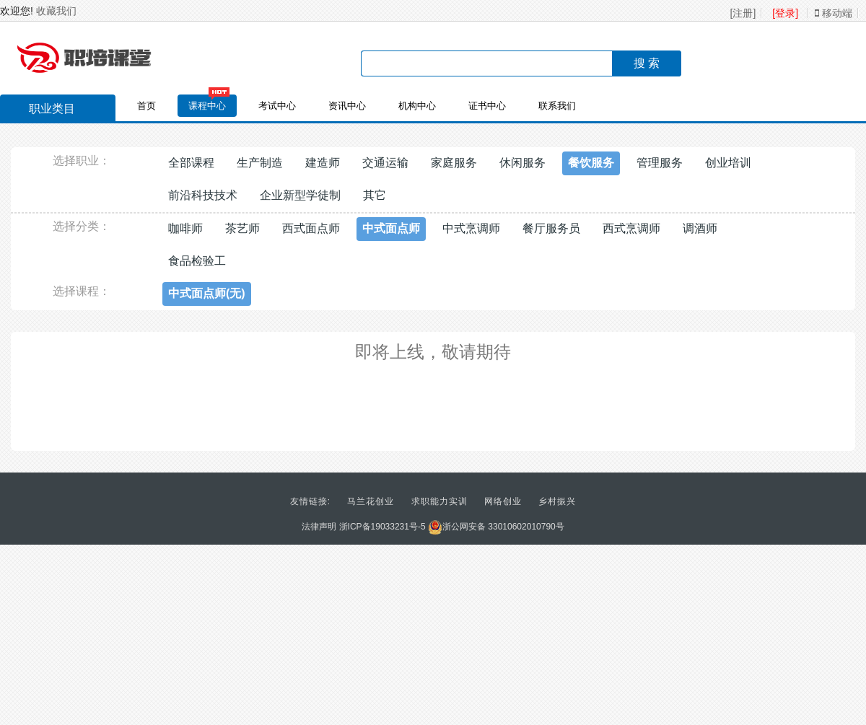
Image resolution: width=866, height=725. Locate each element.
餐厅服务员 (551, 228)
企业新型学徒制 (300, 195)
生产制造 (260, 163)
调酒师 (700, 228)
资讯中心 (347, 105)
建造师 (322, 163)
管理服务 (660, 163)
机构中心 (417, 105)
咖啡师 (185, 228)
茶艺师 (242, 228)
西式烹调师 (631, 228)
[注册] (743, 13)
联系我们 (557, 105)
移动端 (833, 13)
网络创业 (503, 501)
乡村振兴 (557, 501)
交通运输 (385, 163)
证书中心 (487, 105)
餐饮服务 (591, 163)
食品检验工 (197, 261)
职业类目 (44, 110)
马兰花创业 (370, 501)
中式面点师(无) (206, 293)
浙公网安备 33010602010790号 (496, 527)
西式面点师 (311, 228)
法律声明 (319, 527)
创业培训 (728, 163)
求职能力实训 (439, 501)
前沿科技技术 (202, 195)
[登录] (785, 13)
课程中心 (207, 105)
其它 (374, 195)
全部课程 (191, 163)
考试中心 (277, 105)
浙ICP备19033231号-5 (382, 527)
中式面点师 (391, 228)
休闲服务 (522, 163)
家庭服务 (454, 163)
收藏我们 (56, 11)
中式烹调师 (471, 228)
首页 (146, 105)
